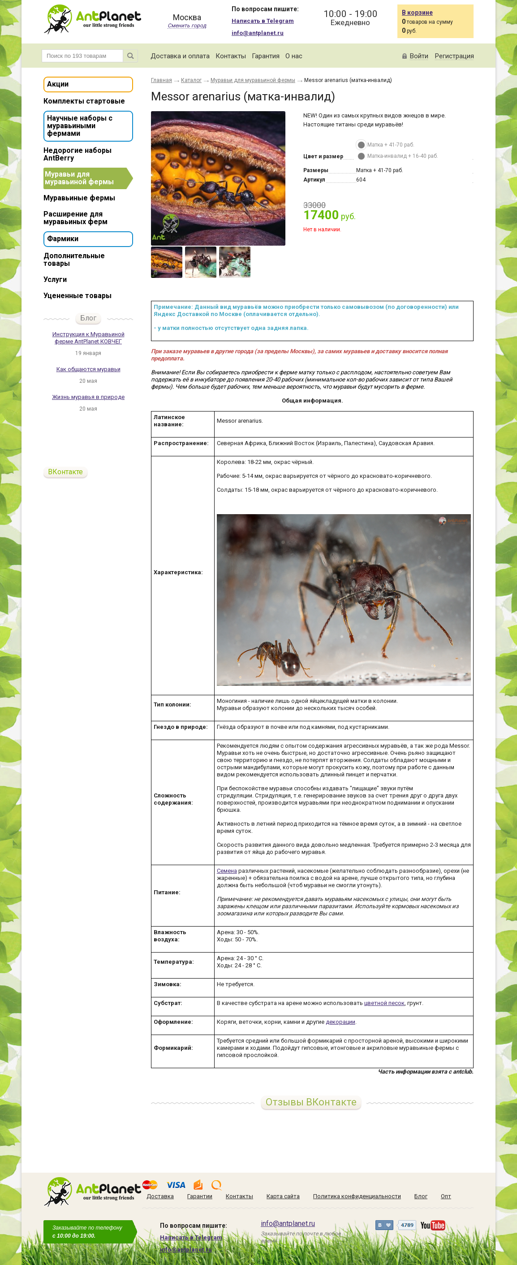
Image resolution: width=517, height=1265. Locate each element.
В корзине (417, 12)
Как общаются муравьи (88, 369)
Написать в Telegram (263, 20)
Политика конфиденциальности (357, 1196)
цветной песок (384, 1003)
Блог (88, 318)
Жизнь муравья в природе (88, 397)
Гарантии (199, 1196)
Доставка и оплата (180, 56)
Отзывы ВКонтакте (311, 1102)
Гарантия (266, 56)
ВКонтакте (65, 472)
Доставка (160, 1196)
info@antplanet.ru (258, 33)
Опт (446, 1196)
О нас (293, 56)
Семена (227, 870)
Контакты (230, 56)
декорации (340, 1021)
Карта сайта (283, 1196)
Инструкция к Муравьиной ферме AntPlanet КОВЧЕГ (88, 338)
